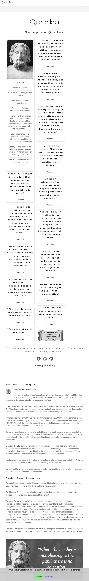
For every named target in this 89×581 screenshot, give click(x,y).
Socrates (57, 463)
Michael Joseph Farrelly (28, 389)
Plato (78, 460)
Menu (84, 4)
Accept (39, 576)
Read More (49, 576)
